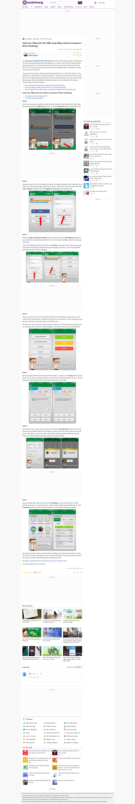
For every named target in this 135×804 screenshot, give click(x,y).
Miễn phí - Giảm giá (71, 743)
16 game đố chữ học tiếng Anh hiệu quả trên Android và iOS (47, 561)
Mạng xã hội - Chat (30, 723)
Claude (46, 7)
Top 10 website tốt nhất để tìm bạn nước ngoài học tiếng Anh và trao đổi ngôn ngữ (50, 89)
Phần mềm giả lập (70, 723)
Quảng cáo (56, 795)
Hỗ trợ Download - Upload (52, 736)
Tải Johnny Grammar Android (34, 98)
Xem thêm (52, 789)
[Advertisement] (67, 24)
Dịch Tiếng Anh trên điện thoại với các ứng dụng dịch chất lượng (45, 85)
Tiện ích (91, 7)
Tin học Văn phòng (30, 729)
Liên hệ (51, 795)
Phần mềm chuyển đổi (51, 733)
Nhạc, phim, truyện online (72, 733)
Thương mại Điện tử (51, 743)
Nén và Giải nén (49, 729)
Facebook (62, 795)
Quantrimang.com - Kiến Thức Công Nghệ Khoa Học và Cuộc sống (32, 2)
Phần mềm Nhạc (29, 726)
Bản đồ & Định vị (70, 726)
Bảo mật (36, 795)
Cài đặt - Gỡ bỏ (70, 739)
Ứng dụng (36, 39)
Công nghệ (78, 7)
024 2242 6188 (34, 799)
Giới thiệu (24, 795)
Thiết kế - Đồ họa (50, 726)
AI (31, 7)
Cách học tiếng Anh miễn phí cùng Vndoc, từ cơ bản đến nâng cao (45, 87)
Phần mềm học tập (45, 39)
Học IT (85, 7)
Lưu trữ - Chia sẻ (29, 736)
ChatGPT (52, 7)
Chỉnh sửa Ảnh (29, 743)
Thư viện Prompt (68, 7)
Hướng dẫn (41, 795)
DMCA (67, 795)
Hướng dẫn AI (38, 7)
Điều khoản (30, 795)
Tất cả (26, 7)
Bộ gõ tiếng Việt (49, 723)
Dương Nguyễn (33, 55)
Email (26, 733)
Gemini (60, 7)
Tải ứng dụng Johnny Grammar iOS (36, 96)
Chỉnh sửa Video (70, 729)
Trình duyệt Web (29, 739)
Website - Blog (49, 739)
